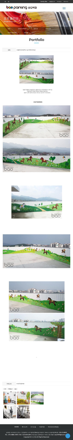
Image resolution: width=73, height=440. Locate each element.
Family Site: (43, 1)
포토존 (36, 29)
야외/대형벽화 (12, 33)
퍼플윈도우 (52, 1)
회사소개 (24, 427)
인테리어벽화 (22, 29)
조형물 (26, 33)
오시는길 (33, 427)
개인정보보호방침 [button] (53, 427)
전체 (9, 29)
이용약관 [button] (42, 427)
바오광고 (59, 1)
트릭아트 (48, 29)
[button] (64, 8)
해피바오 (66, 1)
